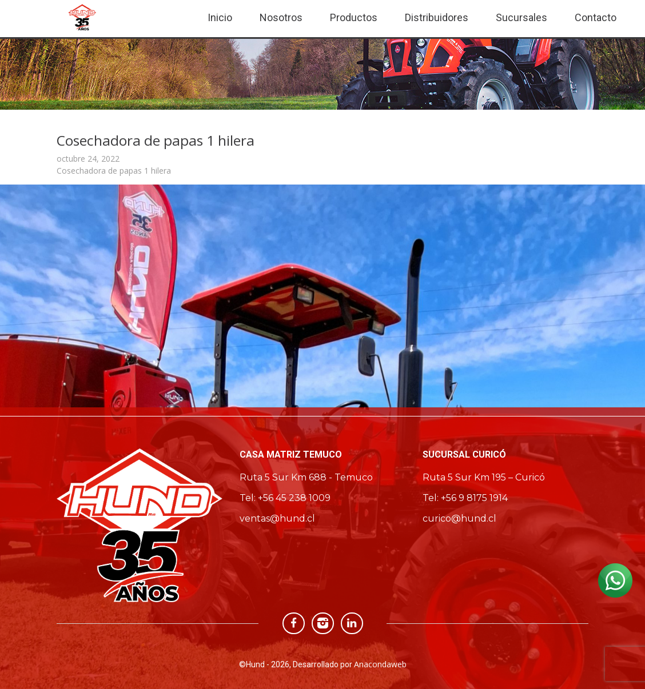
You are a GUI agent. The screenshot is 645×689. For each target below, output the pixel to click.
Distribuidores (436, 17)
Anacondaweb (380, 664)
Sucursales (521, 17)
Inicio (220, 17)
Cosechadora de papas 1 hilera (114, 170)
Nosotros (281, 17)
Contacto (595, 17)
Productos (353, 17)
